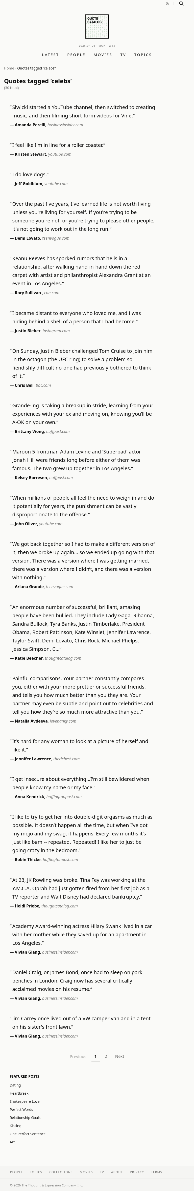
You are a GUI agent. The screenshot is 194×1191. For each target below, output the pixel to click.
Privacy (137, 1172)
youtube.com (59, 154)
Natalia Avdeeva (31, 721)
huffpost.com (58, 431)
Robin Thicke (28, 859)
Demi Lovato (27, 238)
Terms (156, 1172)
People (76, 54)
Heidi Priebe (27, 906)
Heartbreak (19, 1093)
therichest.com (66, 759)
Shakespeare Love (24, 1101)
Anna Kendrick (29, 796)
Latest (50, 54)
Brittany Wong (29, 431)
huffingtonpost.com (64, 796)
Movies (103, 54)
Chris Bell (24, 385)
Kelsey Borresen (31, 477)
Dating (15, 1085)
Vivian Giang (27, 952)
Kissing (15, 1125)
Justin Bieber (28, 331)
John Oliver (26, 524)
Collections (61, 1172)
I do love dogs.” (30, 174)
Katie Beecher (29, 658)
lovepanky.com (63, 721)
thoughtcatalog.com (63, 658)
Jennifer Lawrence (33, 759)
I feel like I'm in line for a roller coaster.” (58, 145)
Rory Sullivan (28, 292)
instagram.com (56, 331)
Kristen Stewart (30, 154)
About (117, 1172)
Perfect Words (21, 1109)
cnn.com (51, 292)
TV (123, 54)
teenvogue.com (55, 238)
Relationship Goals (25, 1117)
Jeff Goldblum (28, 183)
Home (9, 68)
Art (12, 1142)
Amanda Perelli (30, 125)
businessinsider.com (65, 125)
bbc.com (43, 385)
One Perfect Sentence (27, 1133)
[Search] (181, 3)
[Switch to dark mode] (167, 4)
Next (119, 1056)
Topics (143, 54)
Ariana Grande (29, 586)
